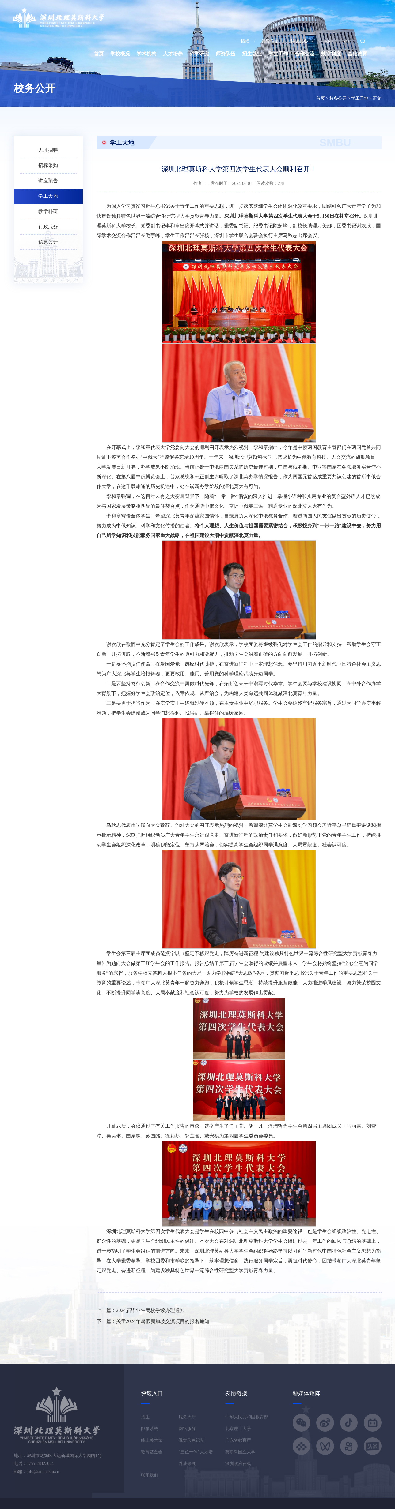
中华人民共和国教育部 (246, 1417)
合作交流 (304, 53)
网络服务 (187, 1428)
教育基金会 (151, 1452)
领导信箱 (270, 41)
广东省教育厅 (238, 1440)
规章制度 (331, 53)
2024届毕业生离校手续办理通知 (150, 1310)
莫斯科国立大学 (240, 1452)
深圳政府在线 (238, 1463)
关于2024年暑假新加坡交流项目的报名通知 (162, 1321)
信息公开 (48, 242)
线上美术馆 (151, 1440)
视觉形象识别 (191, 1440)
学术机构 (146, 53)
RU (346, 41)
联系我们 (149, 1475)
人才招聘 (48, 150)
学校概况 (120, 53)
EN (328, 41)
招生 (145, 1417)
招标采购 (48, 165)
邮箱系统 (149, 1428)
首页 (99, 53)
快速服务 (302, 41)
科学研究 (199, 53)
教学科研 (48, 211)
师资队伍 (225, 53)
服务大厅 (187, 1417)
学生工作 (278, 53)
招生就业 (252, 53)
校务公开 (338, 98)
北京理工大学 (238, 1428)
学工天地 (359, 98)
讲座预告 (48, 180)
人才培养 (173, 53)
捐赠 (245, 41)
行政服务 (48, 226)
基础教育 (357, 53)
